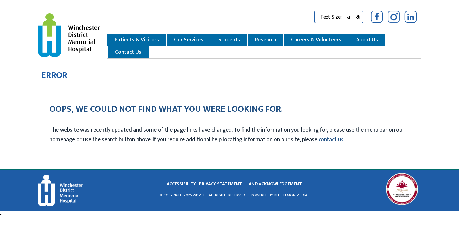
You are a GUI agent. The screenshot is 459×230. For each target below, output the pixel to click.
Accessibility (181, 184)
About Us (367, 39)
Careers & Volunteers (316, 39)
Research (265, 39)
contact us (331, 139)
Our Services (188, 39)
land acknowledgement (274, 184)
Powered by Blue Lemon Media (279, 195)
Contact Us (128, 52)
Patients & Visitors (137, 39)
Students (229, 39)
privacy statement (220, 184)
